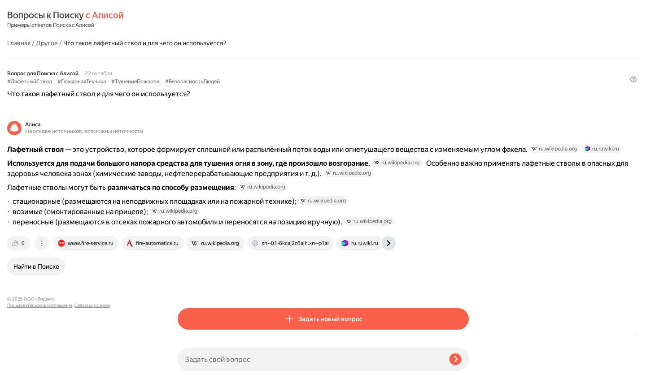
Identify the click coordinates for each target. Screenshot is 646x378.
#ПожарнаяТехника (252, 59)
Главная (189, 19)
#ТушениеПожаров (306, 59)
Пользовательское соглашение (39, 361)
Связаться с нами (25, 367)
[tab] (190, 286)
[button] (463, 73)
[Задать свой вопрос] (310, 359)
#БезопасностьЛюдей (363, 59)
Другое (217, 19)
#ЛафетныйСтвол (200, 59)
